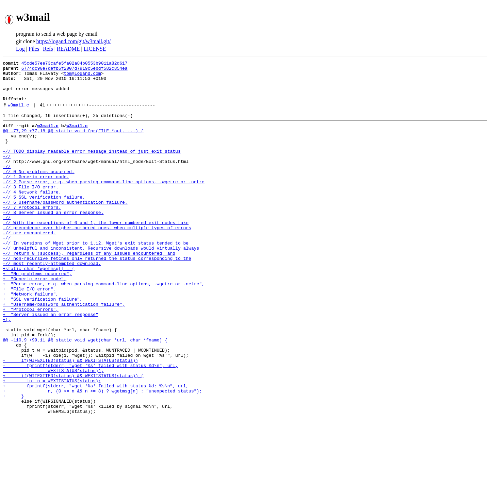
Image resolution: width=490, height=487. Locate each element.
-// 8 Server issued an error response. (53, 241)
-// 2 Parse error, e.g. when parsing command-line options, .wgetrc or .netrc (104, 204)
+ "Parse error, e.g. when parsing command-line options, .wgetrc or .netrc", (104, 326)
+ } (13, 461)
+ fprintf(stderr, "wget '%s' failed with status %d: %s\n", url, (96, 449)
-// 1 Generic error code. (36, 198)
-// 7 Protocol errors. (32, 235)
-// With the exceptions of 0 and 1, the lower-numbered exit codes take (96, 253)
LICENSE (95, 49)
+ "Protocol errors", (31, 357)
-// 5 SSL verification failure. (44, 222)
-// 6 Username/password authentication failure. (65, 228)
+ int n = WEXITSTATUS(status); (52, 443)
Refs (48, 49)
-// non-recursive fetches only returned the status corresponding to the (97, 296)
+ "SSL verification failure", (42, 345)
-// (7, 173)
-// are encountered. (29, 265)
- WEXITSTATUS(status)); (53, 430)
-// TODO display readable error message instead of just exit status (92, 167)
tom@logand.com (82, 76)
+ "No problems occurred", (37, 314)
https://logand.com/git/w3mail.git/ (73, 41)
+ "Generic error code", (34, 320)
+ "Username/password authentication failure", (64, 351)
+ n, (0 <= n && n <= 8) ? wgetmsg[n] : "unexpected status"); (102, 455)
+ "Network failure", (31, 339)
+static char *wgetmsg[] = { (39, 308)
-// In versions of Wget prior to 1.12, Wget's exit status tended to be (96, 277)
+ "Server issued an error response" (50, 363)
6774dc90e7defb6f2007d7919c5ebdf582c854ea (74, 70)
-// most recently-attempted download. (52, 302)
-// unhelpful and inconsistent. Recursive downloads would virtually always (101, 284)
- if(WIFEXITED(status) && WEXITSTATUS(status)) (70, 418)
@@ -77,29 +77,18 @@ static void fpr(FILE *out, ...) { (73, 143)
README (68, 49)
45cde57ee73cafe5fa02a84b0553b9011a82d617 (74, 64)
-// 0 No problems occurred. (39, 192)
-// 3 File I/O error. (31, 210)
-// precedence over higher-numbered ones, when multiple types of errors (97, 259)
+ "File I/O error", (29, 333)
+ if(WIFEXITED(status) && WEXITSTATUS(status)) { (73, 437)
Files (34, 49)
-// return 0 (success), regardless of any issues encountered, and (89, 290)
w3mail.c (18, 114)
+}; (7, 369)
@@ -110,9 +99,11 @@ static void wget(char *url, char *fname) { (85, 394)
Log (20, 49)
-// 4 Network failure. (32, 216)
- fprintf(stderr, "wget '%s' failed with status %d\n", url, (90, 424)
